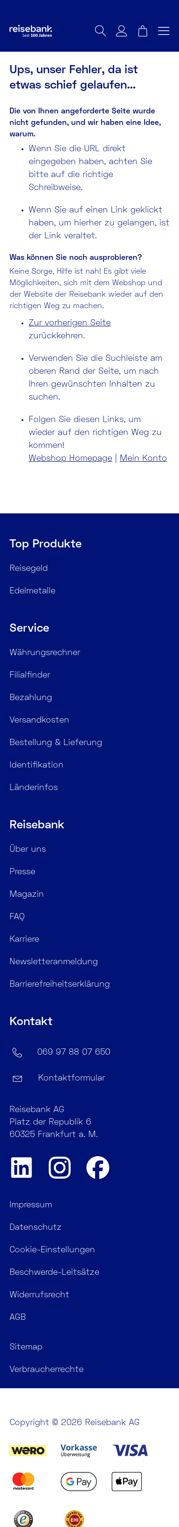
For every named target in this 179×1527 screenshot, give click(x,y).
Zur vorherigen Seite (70, 323)
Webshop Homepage (70, 459)
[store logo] (45, 33)
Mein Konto (143, 459)
